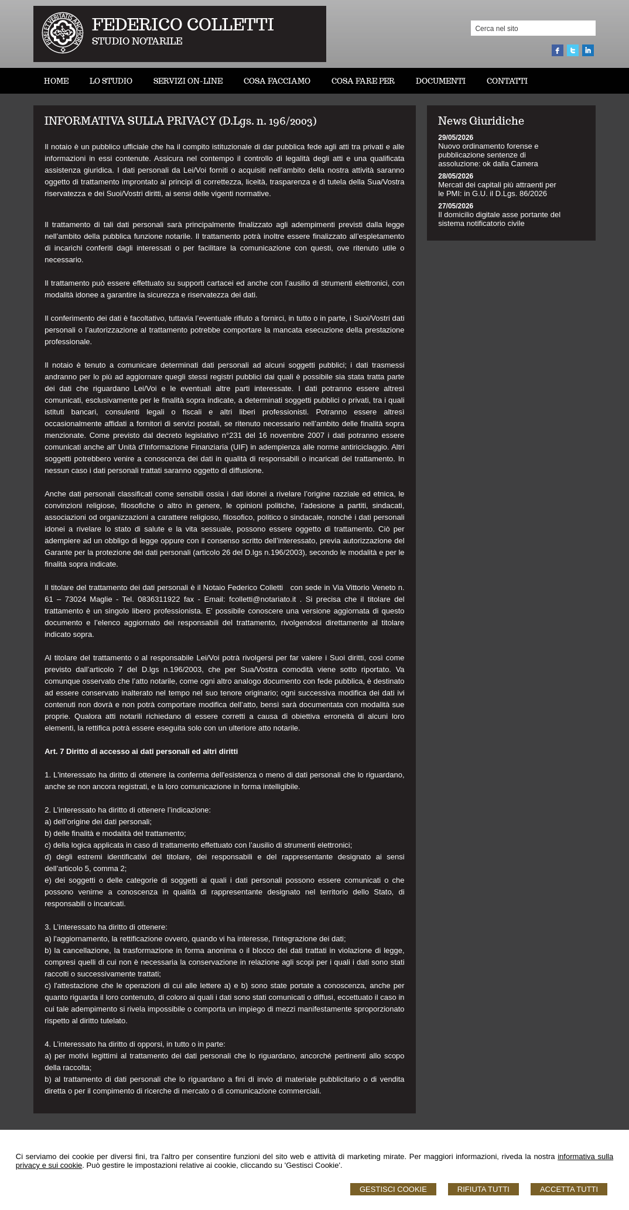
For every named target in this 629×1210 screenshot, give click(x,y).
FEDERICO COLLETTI (183, 24)
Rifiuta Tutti (483, 1189)
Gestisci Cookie (393, 1189)
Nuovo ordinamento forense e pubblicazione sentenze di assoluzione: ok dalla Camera (488, 155)
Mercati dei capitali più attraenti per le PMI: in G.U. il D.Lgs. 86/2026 (497, 189)
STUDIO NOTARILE (137, 41)
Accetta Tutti (569, 1189)
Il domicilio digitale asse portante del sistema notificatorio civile (499, 219)
